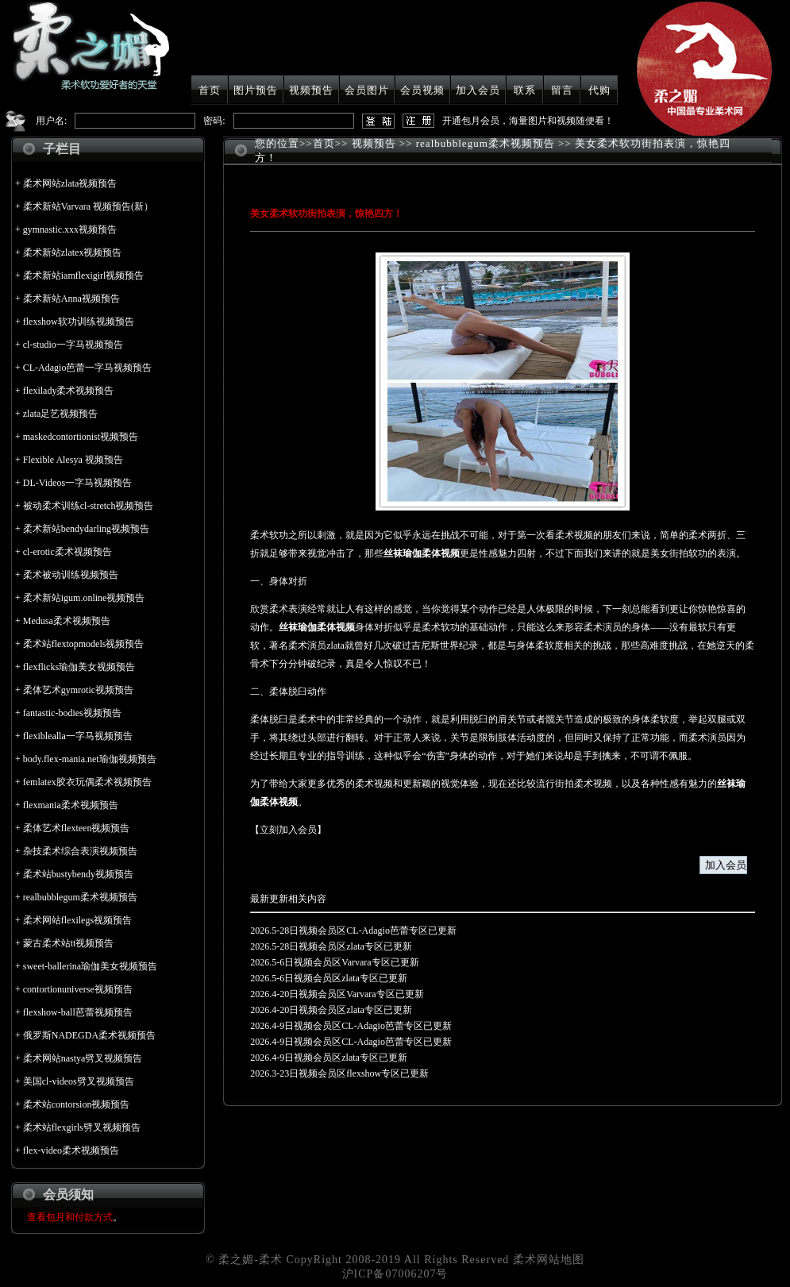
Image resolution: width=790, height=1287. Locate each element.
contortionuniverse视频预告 (78, 989)
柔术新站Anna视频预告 (71, 298)
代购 (599, 90)
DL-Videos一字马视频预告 (77, 482)
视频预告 (311, 90)
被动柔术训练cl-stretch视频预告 (88, 505)
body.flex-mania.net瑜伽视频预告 (89, 759)
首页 (209, 90)
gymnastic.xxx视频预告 (70, 229)
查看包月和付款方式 (70, 1217)
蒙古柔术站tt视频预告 (68, 943)
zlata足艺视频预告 (60, 413)
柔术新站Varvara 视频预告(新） (88, 206)
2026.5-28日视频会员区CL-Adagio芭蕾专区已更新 (353, 930)
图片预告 (255, 90)
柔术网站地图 (548, 1260)
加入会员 (478, 90)
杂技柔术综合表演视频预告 (80, 851)
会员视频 (422, 90)
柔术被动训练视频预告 (70, 574)
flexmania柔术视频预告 (70, 805)
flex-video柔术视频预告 (71, 1150)
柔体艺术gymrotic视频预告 (78, 690)
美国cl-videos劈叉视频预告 (78, 1081)
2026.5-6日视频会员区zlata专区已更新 (328, 978)
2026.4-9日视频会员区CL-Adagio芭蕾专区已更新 (351, 1025)
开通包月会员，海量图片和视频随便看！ (528, 120)
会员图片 (367, 90)
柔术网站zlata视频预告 (70, 183)
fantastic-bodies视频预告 (72, 713)
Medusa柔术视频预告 (66, 620)
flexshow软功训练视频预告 (78, 321)
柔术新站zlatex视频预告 (72, 252)
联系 (525, 90)
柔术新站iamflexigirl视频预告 (84, 275)
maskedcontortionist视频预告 (80, 436)
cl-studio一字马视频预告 (73, 344)
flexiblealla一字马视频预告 (78, 736)
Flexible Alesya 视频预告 (73, 459)
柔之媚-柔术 (250, 1260)
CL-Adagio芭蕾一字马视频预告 (87, 367)
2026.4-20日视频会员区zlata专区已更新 (331, 1009)
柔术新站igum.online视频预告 (84, 597)
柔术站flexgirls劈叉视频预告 (82, 1127)
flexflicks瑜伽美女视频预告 (79, 666)
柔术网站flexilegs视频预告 (77, 920)
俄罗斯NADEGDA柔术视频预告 (89, 1035)
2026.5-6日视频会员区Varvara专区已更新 (334, 962)
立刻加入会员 (288, 829)
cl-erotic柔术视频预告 (67, 551)
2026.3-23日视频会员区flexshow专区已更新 (339, 1073)
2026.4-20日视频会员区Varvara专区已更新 (336, 994)
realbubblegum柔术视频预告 (80, 897)
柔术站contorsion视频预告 (76, 1104)
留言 (562, 90)
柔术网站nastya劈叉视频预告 (83, 1058)
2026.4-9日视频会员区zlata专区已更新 (328, 1057)
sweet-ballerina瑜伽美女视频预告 (90, 966)
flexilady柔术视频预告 (68, 390)
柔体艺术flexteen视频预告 (76, 828)
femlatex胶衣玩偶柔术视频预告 (87, 782)
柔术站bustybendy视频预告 (78, 874)
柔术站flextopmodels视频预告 (84, 643)
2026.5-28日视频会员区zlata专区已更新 (331, 946)
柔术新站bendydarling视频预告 (86, 528)
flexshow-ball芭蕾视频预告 (78, 1012)
